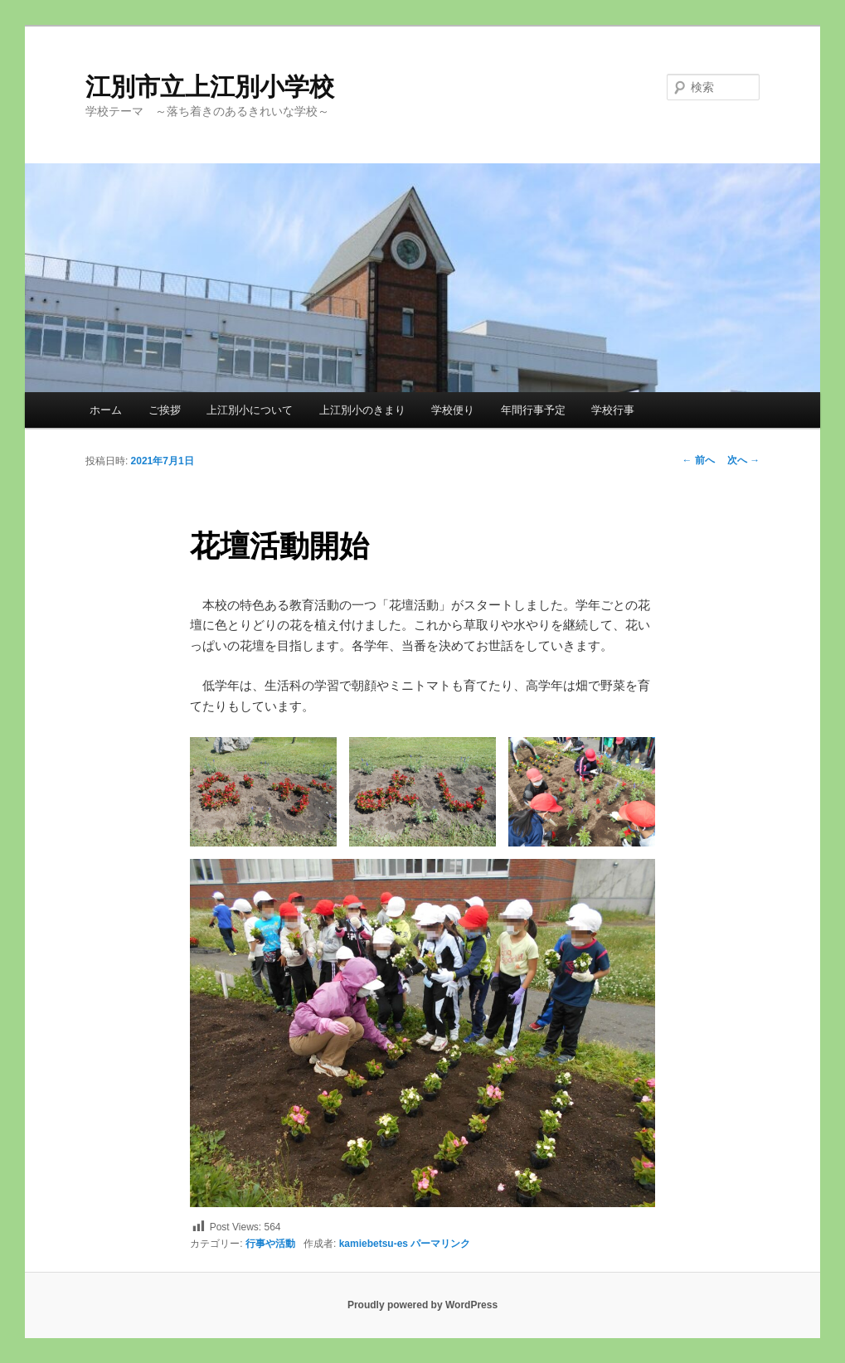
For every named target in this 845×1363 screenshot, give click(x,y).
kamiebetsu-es (373, 1243)
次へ (743, 460)
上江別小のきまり (362, 410)
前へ (698, 460)
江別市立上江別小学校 (209, 86)
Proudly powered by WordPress (422, 1305)
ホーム (106, 410)
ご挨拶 (164, 410)
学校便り (452, 410)
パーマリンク (440, 1243)
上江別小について (249, 410)
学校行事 (612, 410)
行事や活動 (270, 1243)
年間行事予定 (533, 410)
